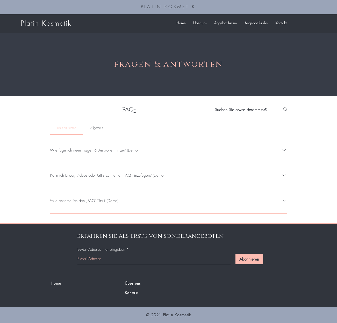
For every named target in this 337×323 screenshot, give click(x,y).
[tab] (66, 128)
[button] (225, 23)
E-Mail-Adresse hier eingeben (101, 250)
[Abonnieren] (249, 259)
